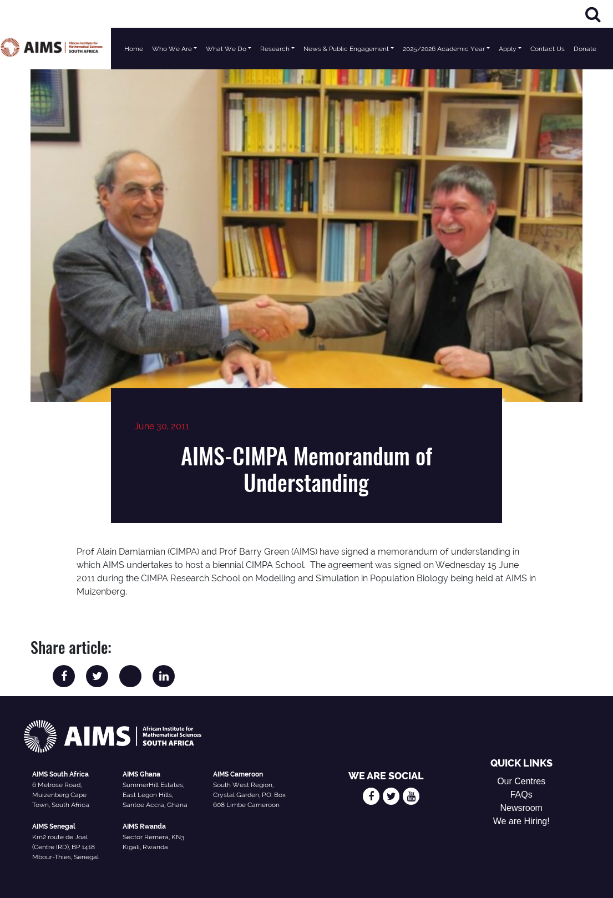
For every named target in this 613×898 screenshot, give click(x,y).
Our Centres (521, 781)
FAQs (521, 794)
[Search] (593, 14)
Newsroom (521, 808)
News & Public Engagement (346, 49)
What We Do (226, 49)
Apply (507, 49)
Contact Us (547, 49)
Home (133, 49)
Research (275, 49)
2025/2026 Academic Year (444, 49)
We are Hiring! (521, 821)
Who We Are (172, 49)
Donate (585, 49)
